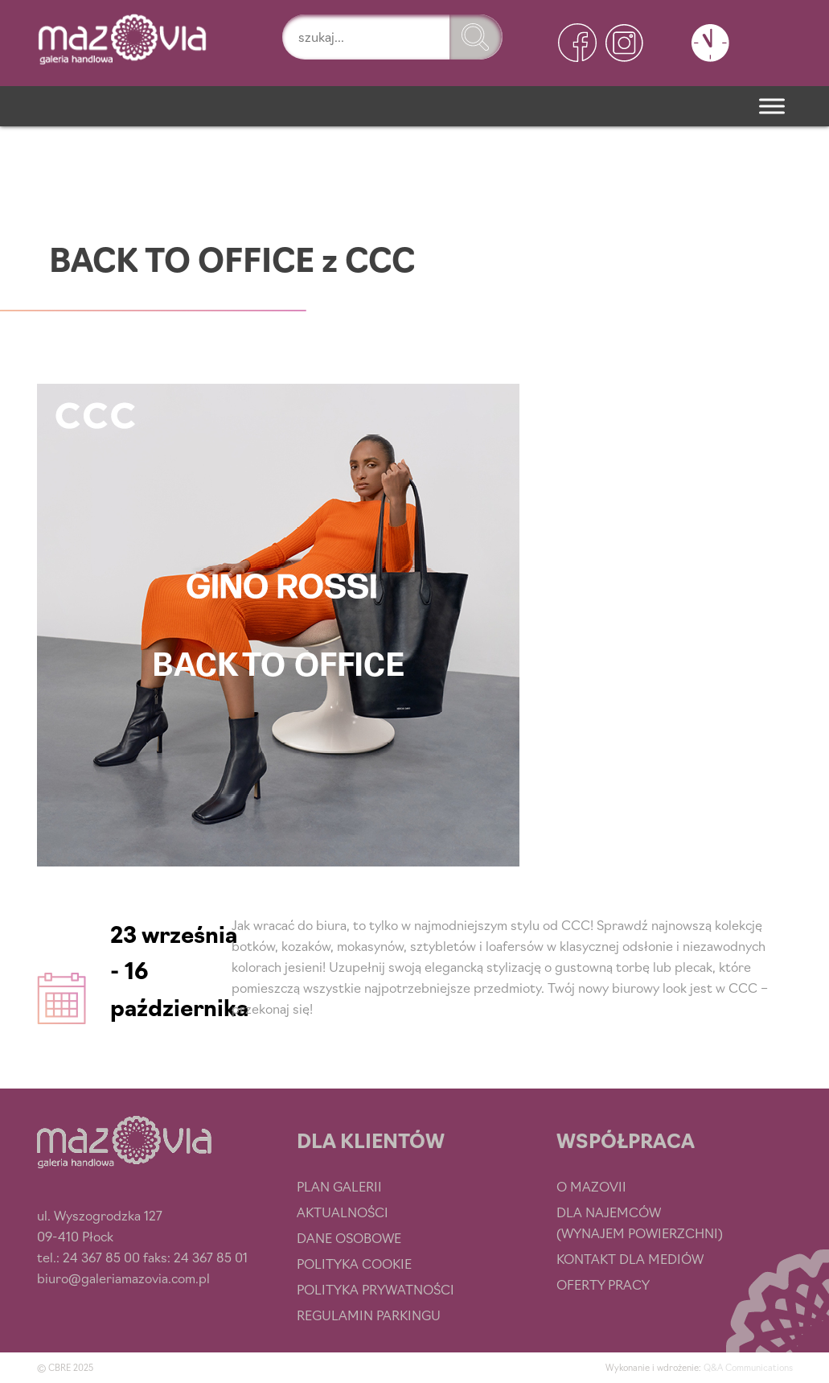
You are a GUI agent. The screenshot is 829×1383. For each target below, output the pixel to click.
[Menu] (772, 105)
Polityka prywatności (375, 1289)
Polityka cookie (354, 1263)
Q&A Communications (748, 1366)
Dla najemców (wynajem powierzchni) (639, 1222)
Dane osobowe (349, 1237)
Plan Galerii (339, 1186)
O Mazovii (591, 1186)
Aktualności (342, 1211)
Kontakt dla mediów (630, 1258)
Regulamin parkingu (369, 1314)
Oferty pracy (603, 1284)
